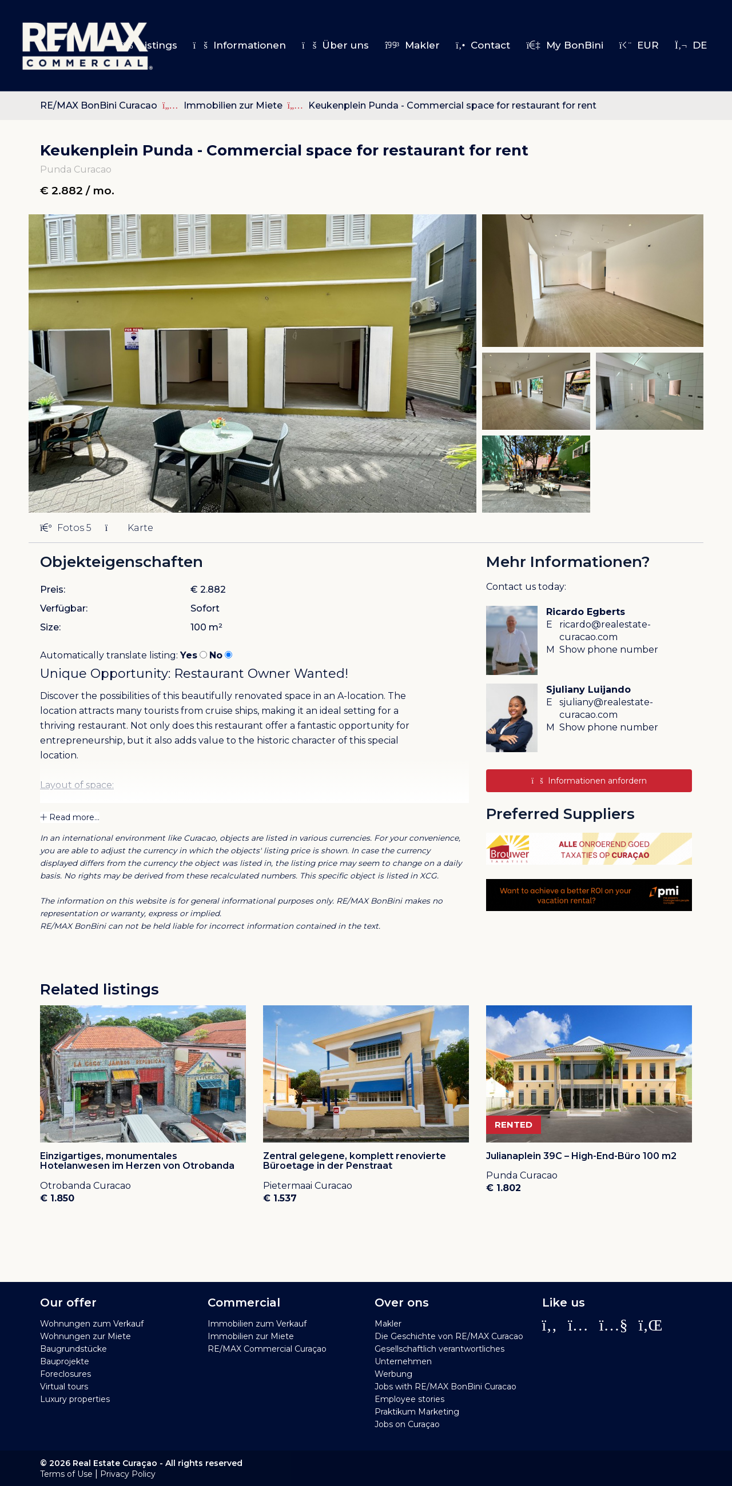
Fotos (66, 527)
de (691, 45)
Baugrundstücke (73, 1349)
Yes (188, 655)
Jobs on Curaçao (407, 1424)
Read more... (70, 817)
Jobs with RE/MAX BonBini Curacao (445, 1386)
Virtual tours (64, 1386)
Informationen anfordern (588, 781)
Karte (129, 527)
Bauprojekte (64, 1361)
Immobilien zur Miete (234, 105)
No (215, 655)
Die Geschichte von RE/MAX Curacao (449, 1336)
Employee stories (409, 1399)
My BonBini (564, 45)
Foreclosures (65, 1374)
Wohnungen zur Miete (85, 1336)
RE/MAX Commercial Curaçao (267, 1349)
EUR (639, 45)
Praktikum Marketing (417, 1412)
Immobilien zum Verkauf (257, 1324)
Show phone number (608, 649)
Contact (483, 45)
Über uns (335, 45)
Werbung (393, 1374)
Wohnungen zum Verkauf (92, 1324)
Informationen (239, 45)
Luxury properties (75, 1399)
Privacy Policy (128, 1474)
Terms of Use (66, 1474)
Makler (412, 45)
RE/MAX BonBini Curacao (98, 105)
